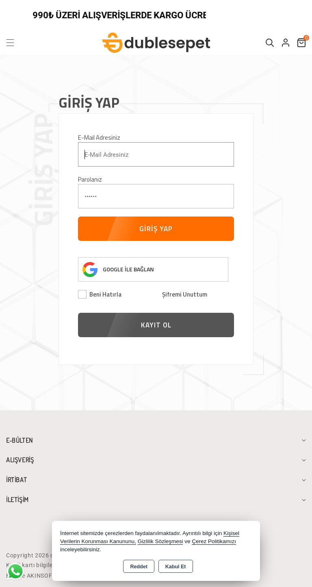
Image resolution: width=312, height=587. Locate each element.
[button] (15, 43)
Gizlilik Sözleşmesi (160, 541)
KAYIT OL (156, 325)
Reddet (138, 567)
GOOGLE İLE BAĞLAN (128, 269)
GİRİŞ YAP (156, 228)
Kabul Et (175, 567)
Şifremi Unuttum (184, 294)
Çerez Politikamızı (214, 541)
